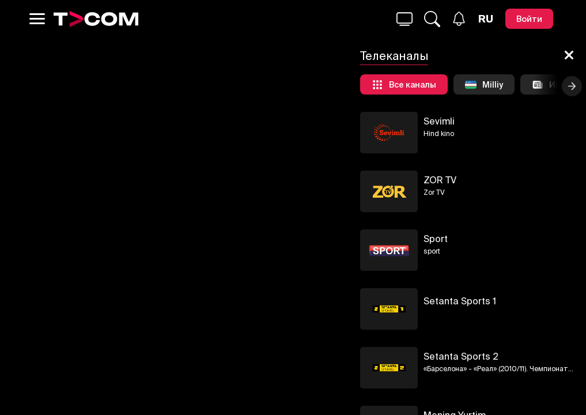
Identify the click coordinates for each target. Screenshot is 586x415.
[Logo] (96, 19)
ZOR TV (440, 180)
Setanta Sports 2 (461, 356)
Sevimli (439, 121)
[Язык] (486, 19)
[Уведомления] (459, 19)
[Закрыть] (569, 56)
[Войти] (529, 19)
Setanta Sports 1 (460, 301)
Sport (436, 238)
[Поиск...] (404, 19)
